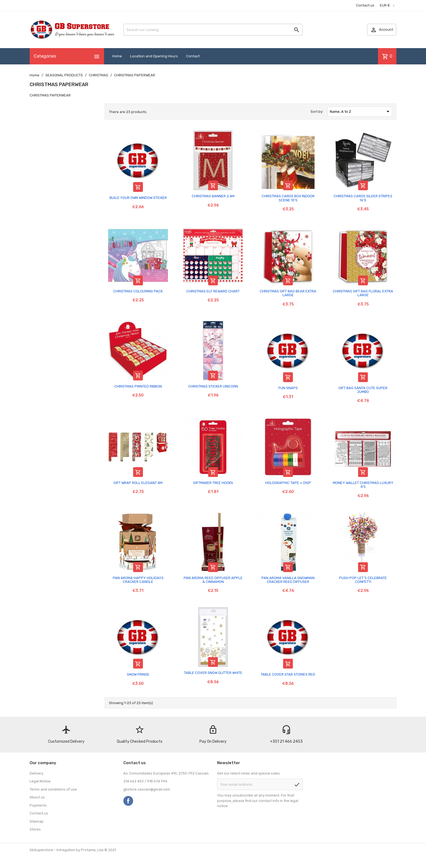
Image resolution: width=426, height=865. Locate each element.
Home (117, 56)
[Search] (213, 29)
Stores (35, 829)
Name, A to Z (360, 111)
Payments (38, 805)
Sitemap (36, 821)
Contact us (365, 5)
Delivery (36, 773)
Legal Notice (40, 781)
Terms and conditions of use (53, 789)
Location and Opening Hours (154, 56)
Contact (193, 56)
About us (37, 797)
